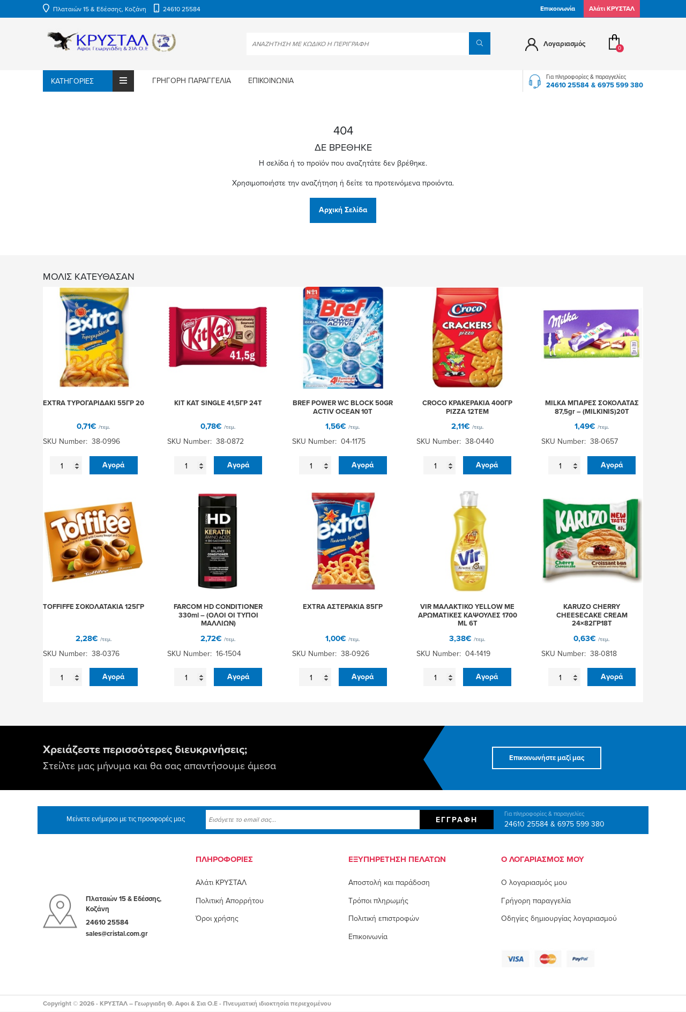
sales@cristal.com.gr (117, 933)
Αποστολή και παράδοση (389, 882)
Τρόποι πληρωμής (378, 900)
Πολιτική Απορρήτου (230, 900)
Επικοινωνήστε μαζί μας (546, 758)
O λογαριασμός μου (534, 882)
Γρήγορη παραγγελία (191, 80)
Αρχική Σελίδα (343, 209)
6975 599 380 (620, 85)
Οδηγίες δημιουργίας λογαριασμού (559, 918)
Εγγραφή (457, 819)
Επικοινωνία (557, 8)
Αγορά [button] (113, 465)
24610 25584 (181, 9)
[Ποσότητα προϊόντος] (66, 465)
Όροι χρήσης (217, 918)
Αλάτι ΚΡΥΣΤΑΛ (221, 882)
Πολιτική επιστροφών (383, 918)
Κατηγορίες (92, 81)
